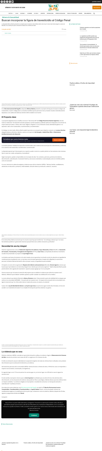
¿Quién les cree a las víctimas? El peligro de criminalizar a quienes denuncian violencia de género (84, 106)
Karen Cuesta (8, 33)
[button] (94, 13)
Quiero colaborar (58, 113)
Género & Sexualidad (10, 17)
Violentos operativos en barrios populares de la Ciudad (11, 429)
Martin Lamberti (5, 432)
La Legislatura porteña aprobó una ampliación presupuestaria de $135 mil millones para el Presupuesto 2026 (34, 432)
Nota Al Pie (49, 437)
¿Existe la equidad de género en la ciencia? (10, 407)
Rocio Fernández (27, 437)
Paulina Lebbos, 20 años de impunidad (31, 407)
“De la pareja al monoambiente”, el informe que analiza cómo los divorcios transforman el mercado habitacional (55, 432)
